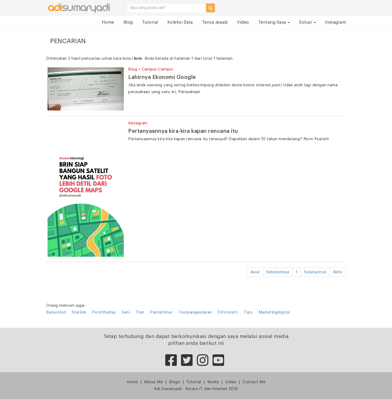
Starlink (79, 312)
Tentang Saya (274, 22)
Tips (248, 312)
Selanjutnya (315, 272)
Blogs (174, 382)
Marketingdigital (274, 312)
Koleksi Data (180, 22)
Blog (128, 22)
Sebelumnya (277, 272)
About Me (153, 382)
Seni (126, 312)
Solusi (307, 22)
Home (108, 22)
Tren (140, 312)
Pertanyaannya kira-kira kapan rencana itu (183, 131)
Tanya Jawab (215, 22)
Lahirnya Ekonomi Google (162, 77)
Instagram (335, 22)
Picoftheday (104, 312)
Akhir (338, 272)
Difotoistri (228, 312)
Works (213, 382)
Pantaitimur (161, 312)
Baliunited (56, 312)
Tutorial (150, 22)
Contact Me (254, 382)
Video (243, 22)
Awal (255, 272)
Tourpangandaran (195, 312)
